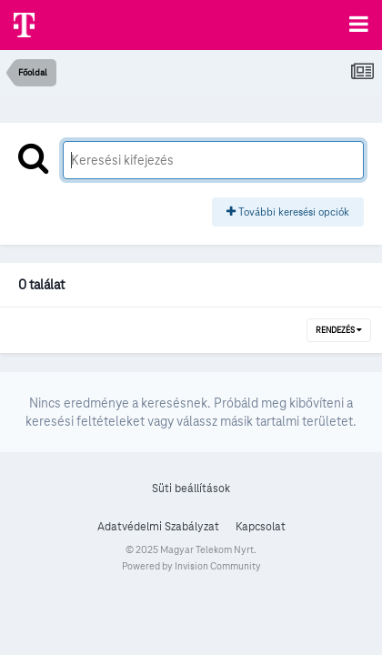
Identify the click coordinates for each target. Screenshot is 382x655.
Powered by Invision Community (191, 565)
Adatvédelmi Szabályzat (158, 526)
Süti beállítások (191, 488)
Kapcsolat (261, 526)
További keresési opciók (287, 211)
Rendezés (339, 330)
